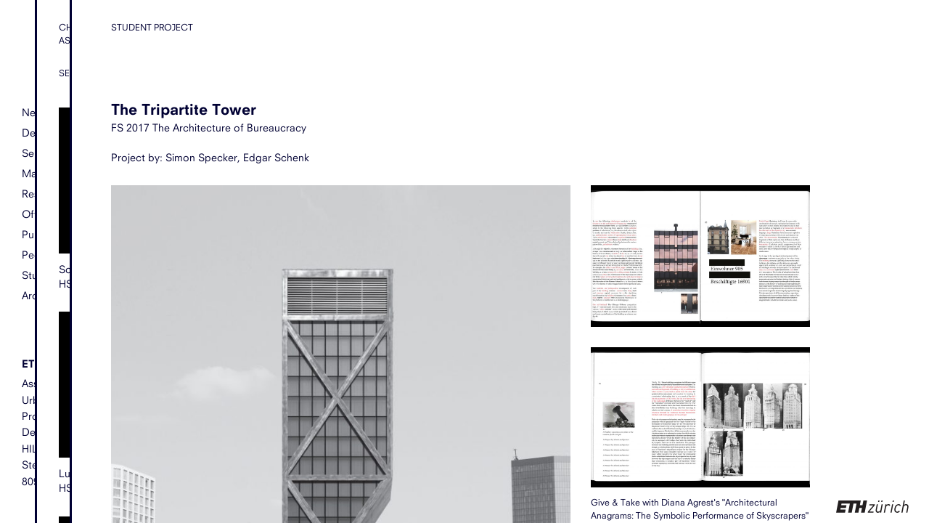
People (38, 254)
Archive (39, 295)
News (35, 113)
